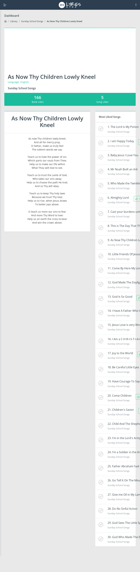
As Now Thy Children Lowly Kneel (64, 21)
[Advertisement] (70, 47)
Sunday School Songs (32, 21)
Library (14, 21)
